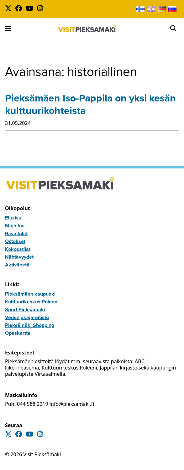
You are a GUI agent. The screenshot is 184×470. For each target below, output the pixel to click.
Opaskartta (17, 333)
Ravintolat (16, 233)
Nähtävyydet (19, 257)
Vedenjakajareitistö (27, 317)
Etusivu (13, 217)
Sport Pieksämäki (25, 309)
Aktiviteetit (17, 264)
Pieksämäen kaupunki (30, 293)
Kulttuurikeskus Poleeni (32, 301)
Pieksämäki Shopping (29, 325)
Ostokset (15, 241)
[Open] (173, 28)
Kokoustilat (17, 249)
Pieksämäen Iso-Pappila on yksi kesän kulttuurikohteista (90, 104)
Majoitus (14, 225)
